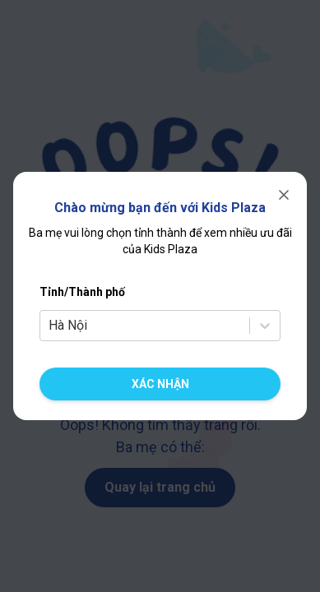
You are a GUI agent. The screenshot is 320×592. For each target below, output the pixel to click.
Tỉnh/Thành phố (82, 291)
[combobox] (50, 325)
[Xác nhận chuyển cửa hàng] (160, 384)
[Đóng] (283, 194)
